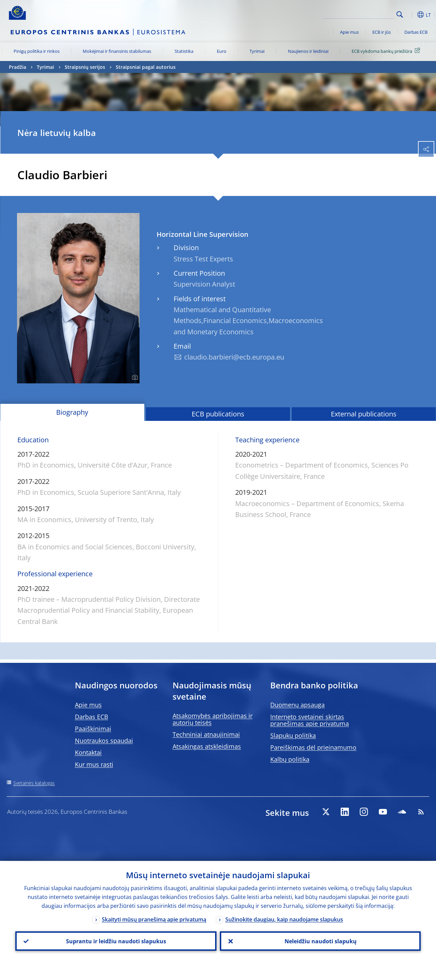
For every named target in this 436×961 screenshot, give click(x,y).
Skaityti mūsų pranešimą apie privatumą (154, 919)
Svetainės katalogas (34, 783)
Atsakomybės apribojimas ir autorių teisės (213, 719)
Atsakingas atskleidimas (207, 746)
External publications (364, 413)
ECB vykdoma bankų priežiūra (387, 50)
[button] (410, 14)
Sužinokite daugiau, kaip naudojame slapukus (284, 919)
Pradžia (17, 67)
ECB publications (218, 413)
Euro (221, 51)
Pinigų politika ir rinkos (37, 51)
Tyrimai (256, 51)
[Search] (360, 14)
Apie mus (349, 32)
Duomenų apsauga (297, 705)
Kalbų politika (289, 759)
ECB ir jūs (381, 32)
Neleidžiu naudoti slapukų (320, 941)
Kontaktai (88, 752)
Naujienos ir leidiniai (308, 51)
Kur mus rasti (94, 764)
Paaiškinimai (93, 728)
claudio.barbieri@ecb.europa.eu (234, 357)
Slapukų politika (293, 735)
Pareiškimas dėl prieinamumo (313, 747)
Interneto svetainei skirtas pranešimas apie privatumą (309, 720)
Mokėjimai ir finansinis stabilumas (117, 51)
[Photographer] (134, 377)
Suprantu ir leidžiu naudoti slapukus (116, 941)
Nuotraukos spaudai (104, 740)
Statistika (184, 51)
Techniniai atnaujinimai (206, 734)
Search (399, 14)
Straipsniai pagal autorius (146, 67)
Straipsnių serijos (85, 67)
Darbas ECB (415, 32)
